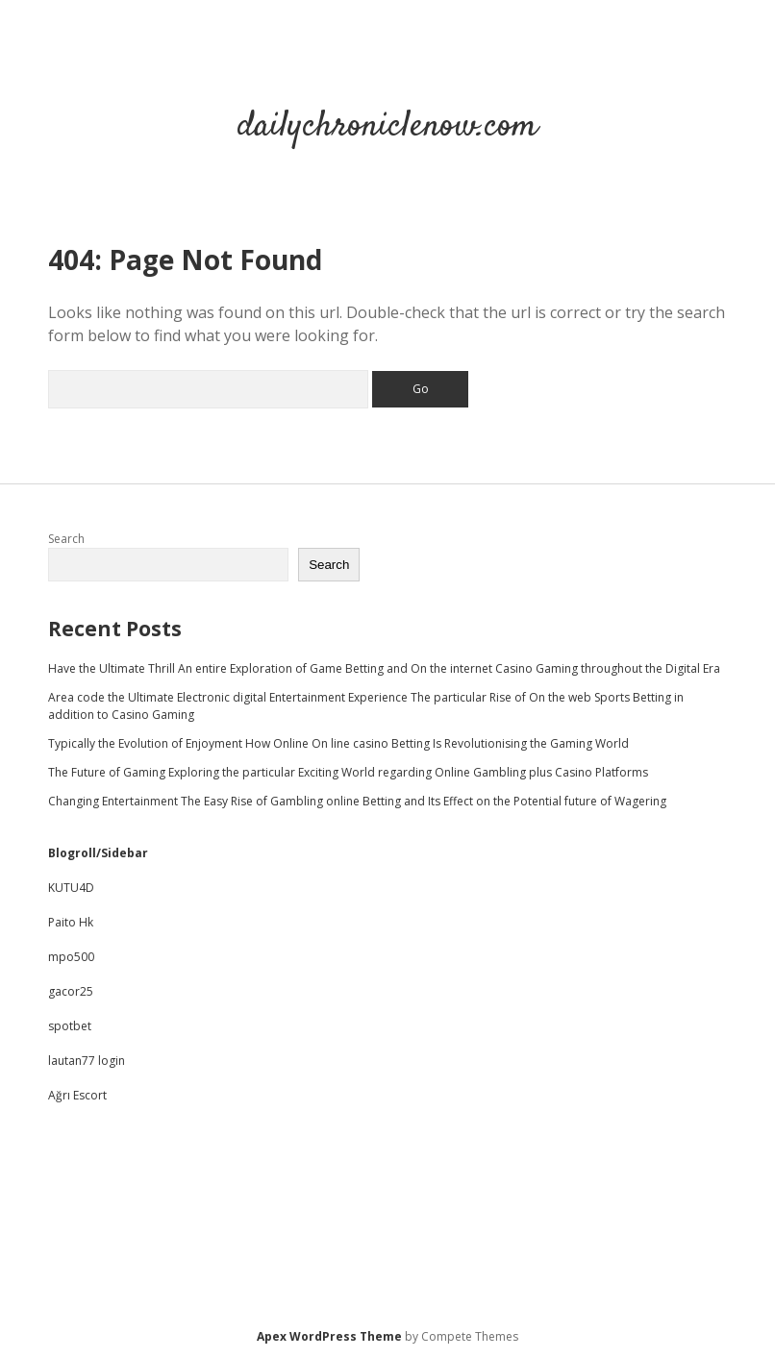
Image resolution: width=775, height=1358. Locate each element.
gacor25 (70, 991)
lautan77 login (86, 1060)
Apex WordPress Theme (329, 1336)
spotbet (69, 1026)
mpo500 (71, 957)
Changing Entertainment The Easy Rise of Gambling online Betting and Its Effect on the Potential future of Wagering (357, 801)
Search (66, 539)
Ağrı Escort (77, 1095)
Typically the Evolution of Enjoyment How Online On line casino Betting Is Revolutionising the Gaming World (338, 743)
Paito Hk (70, 922)
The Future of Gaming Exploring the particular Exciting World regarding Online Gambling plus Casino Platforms (348, 772)
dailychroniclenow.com (388, 126)
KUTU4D (71, 887)
